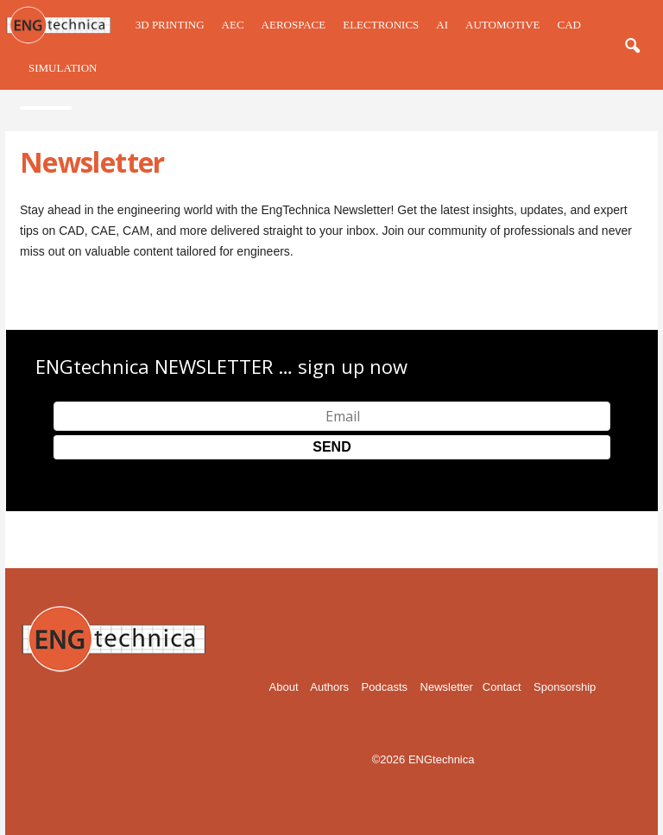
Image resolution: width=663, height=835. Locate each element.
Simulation (62, 67)
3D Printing (170, 24)
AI (442, 24)
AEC (233, 24)
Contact (502, 686)
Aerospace (294, 24)
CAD (568, 24)
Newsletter (446, 686)
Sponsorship (565, 686)
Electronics (381, 24)
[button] (632, 47)
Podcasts (384, 686)
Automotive (502, 24)
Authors (329, 686)
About (284, 686)
